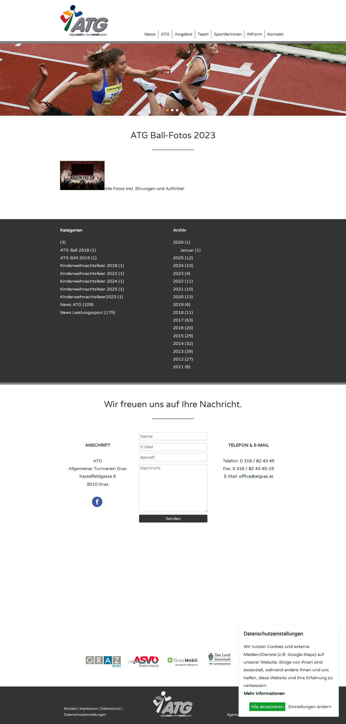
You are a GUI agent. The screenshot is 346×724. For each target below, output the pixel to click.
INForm (254, 34)
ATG (165, 34)
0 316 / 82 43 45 (257, 461)
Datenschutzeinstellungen (85, 715)
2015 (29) (183, 335)
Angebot (183, 34)
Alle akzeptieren (267, 706)
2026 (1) (181, 242)
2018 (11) (183, 312)
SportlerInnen (228, 34)
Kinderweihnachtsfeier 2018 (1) (92, 265)
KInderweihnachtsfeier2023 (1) (91, 296)
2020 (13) (183, 296)
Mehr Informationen (264, 693)
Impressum (89, 709)
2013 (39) (183, 351)
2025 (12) (183, 257)
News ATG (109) (76, 304)
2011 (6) (181, 366)
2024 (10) (183, 265)
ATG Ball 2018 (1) (78, 250)
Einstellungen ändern (309, 706)
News (150, 34)
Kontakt (275, 34)
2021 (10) (183, 289)
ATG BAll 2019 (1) (78, 257)
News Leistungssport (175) (87, 312)
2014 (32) (183, 343)
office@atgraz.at (256, 476)
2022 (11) (183, 281)
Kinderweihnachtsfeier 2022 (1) (92, 273)
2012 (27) (183, 359)
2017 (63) (183, 320)
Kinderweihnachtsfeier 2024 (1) (92, 281)
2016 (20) (183, 327)
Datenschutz (110, 709)
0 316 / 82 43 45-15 (253, 468)
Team (203, 34)
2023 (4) (181, 273)
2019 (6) (181, 304)
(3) (63, 242)
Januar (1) (190, 250)
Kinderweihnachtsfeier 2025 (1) (92, 289)
